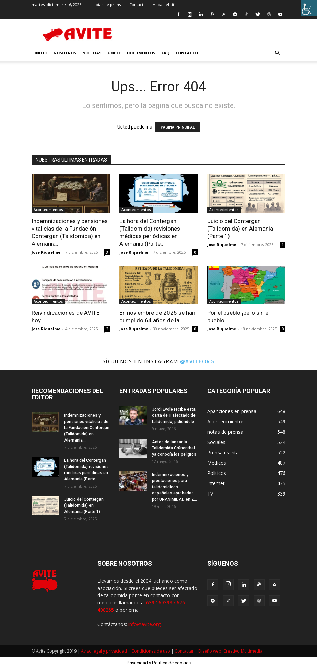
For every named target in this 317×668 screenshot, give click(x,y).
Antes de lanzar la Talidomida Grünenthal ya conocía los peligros (174, 448)
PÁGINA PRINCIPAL (178, 127)
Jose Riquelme (46, 252)
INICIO (41, 52)
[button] (277, 53)
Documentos (141, 52)
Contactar (184, 651)
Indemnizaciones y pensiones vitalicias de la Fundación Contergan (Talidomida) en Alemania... (86, 428)
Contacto (137, 4)
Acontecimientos (48, 209)
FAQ (165, 52)
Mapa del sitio (165, 4)
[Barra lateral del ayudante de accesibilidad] (309, 8)
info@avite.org (144, 624)
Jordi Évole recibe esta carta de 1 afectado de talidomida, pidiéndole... (174, 415)
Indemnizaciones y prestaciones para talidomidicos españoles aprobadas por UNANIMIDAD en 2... (174, 487)
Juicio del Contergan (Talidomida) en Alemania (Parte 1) (240, 229)
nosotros (65, 52)
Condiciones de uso (150, 651)
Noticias (92, 52)
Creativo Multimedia (242, 651)
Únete (114, 52)
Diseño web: (210, 651)
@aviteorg (197, 361)
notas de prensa (108, 4)
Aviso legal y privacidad (104, 651)
